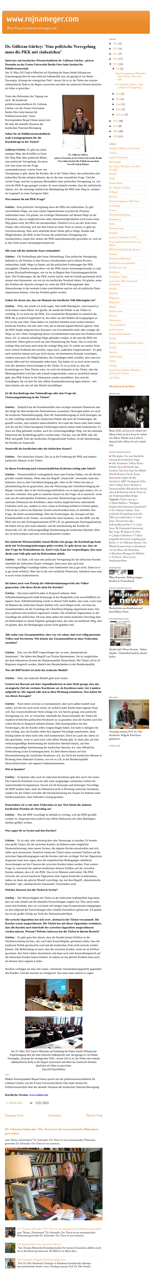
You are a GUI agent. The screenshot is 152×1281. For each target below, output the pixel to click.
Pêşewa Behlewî (117, 324)
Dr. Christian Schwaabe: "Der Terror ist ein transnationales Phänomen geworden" (59, 1228)
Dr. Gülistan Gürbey (119, 187)
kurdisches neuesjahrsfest (122, 263)
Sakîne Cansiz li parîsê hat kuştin (126, 342)
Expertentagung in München (124, 201)
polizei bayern (116, 329)
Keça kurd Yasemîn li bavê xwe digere (125, 243)
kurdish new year (118, 267)
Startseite (54, 1115)
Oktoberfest (115, 320)
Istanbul (113, 232)
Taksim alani (115, 356)
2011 (116, 121)
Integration (115, 219)
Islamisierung (116, 228)
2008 (116, 136)
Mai (118, 99)
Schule (112, 347)
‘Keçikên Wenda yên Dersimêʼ (124, 148)
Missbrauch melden (122, 386)
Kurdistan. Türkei (118, 276)
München (114, 302)
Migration (114, 297)
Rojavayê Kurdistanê (120, 333)
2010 (116, 126)
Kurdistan (114, 272)
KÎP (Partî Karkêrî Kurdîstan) (124, 249)
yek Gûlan (114, 377)
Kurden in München (120, 258)
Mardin (113, 288)
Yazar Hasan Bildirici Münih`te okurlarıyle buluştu (125, 371)
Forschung (114, 205)
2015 (116, 48)
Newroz (113, 315)
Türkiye (113, 365)
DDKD (113, 174)
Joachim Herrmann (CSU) (123, 237)
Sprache (113, 352)
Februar (120, 114)
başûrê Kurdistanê (118, 157)
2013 (116, 59)
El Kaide (113, 192)
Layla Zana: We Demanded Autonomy (123, 282)
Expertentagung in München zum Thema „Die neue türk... (130, 76)
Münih (112, 306)
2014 (116, 53)
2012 (116, 64)
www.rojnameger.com (42, 19)
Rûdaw (113, 338)
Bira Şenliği (115, 161)
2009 (116, 131)
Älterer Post (94, 1115)
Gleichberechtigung (119, 214)
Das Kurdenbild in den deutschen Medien (39, 1244)
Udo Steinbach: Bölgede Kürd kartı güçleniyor (41, 1259)
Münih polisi (116, 311)
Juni (118, 93)
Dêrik (112, 178)
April (119, 104)
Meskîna (113, 293)
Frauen (112, 210)
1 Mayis (113, 152)
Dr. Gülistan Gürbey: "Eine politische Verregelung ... (129, 86)
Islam (112, 223)
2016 (116, 43)
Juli (118, 68)
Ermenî (113, 196)
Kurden (113, 254)
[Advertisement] (123, 677)
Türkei (112, 361)
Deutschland (116, 183)
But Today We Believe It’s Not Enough (125, 168)
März (119, 109)
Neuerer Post (14, 1115)
